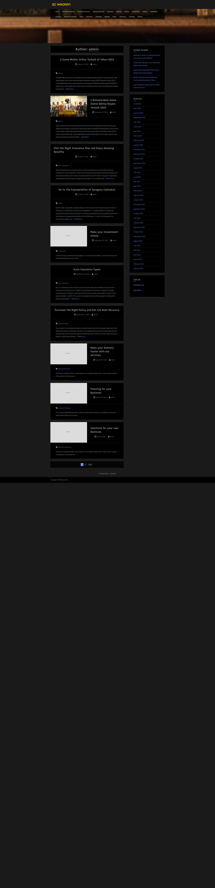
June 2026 (137, 104)
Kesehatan (153, 11)
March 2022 (137, 259)
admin (95, 64)
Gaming (118, 11)
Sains (114, 16)
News (81, 16)
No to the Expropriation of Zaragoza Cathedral (87, 189)
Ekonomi (110, 11)
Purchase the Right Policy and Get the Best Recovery (87, 310)
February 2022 (138, 264)
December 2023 (139, 204)
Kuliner (145, 11)
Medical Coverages (70, 16)
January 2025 (138, 145)
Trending (132, 16)
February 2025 (138, 140)
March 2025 (137, 136)
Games (126, 11)
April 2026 (137, 108)
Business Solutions (83, 11)
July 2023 (136, 218)
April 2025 (137, 131)
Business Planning (68, 11)
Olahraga (98, 16)
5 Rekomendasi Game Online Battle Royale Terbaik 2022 (103, 104)
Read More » (70, 88)
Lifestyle (58, 16)
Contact (113, 474)
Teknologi (122, 16)
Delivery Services (98, 11)
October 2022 (138, 232)
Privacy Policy (104, 474)
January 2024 (138, 200)
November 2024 (139, 154)
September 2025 (139, 117)
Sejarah (107, 16)
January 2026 (138, 113)
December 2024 (139, 149)
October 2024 (138, 159)
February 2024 (138, 195)
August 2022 (137, 241)
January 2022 (138, 268)
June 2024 (137, 177)
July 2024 (136, 172)
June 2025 (137, 127)
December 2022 (139, 227)
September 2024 (139, 163)
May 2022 (136, 250)
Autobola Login (138, 285)
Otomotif (89, 16)
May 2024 (136, 181)
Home (57, 11)
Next (90, 465)
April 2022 (137, 255)
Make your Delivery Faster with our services (102, 351)
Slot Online (137, 290)
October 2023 (138, 213)
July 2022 (136, 245)
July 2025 (136, 122)
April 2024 (137, 186)
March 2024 (137, 191)
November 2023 (139, 209)
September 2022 (139, 236)
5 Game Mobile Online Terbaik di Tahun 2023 (87, 59)
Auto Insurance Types (87, 269)
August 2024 (137, 168)
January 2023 (138, 223)
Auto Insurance (63, 165)
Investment (135, 11)
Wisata (140, 16)
